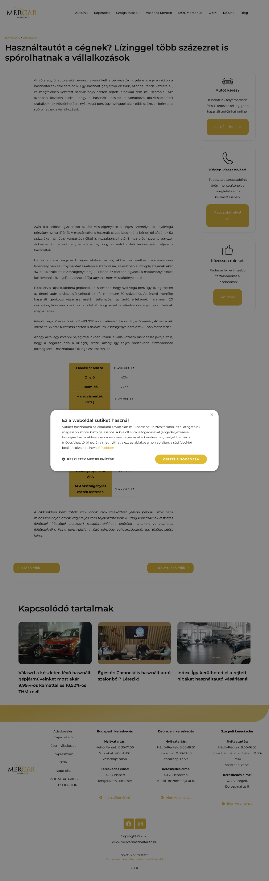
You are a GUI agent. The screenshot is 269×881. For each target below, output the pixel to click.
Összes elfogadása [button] (181, 459)
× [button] (211, 414)
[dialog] (134, 440)
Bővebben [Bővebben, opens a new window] (106, 447)
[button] (88, 459)
